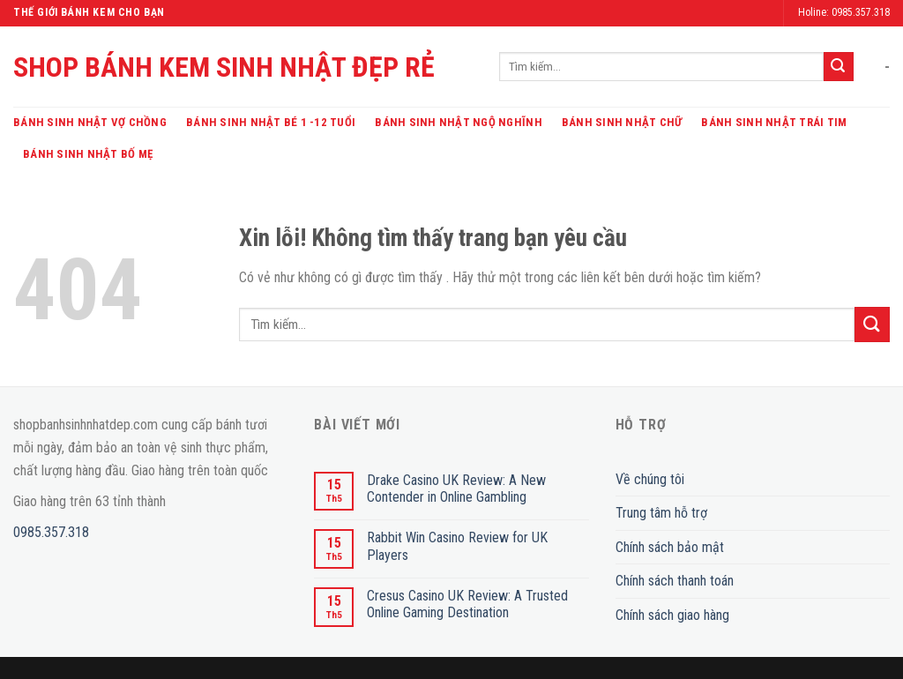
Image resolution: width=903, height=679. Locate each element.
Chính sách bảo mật (670, 547)
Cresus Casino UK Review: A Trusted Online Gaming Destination (467, 604)
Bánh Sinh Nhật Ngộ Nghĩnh (458, 122)
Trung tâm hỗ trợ (661, 512)
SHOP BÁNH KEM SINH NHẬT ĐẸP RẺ (224, 67)
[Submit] (839, 67)
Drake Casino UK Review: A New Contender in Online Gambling (456, 488)
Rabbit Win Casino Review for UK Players (457, 546)
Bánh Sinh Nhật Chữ (622, 122)
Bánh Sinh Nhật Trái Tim (774, 122)
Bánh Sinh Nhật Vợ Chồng (90, 122)
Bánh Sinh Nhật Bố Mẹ (88, 153)
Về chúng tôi (650, 479)
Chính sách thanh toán (675, 580)
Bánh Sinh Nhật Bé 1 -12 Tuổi (270, 122)
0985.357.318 (51, 532)
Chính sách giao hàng (672, 615)
